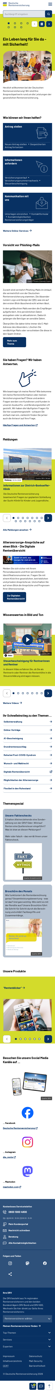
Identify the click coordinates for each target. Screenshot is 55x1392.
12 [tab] (34, 521)
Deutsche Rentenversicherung (19, 1128)
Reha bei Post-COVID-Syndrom (20, 755)
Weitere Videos (11, 703)
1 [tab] (13, 518)
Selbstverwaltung (13, 721)
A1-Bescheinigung (13, 738)
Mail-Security (35, 1360)
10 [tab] (25, 521)
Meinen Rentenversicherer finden (20, 1325)
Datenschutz (35, 1356)
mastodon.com (10, 1186)
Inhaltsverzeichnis (12, 1360)
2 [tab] (18, 518)
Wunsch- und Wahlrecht (16, 763)
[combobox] (24, 14)
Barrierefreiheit (37, 1365)
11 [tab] (30, 521)
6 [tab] (37, 518)
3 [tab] (22, 518)
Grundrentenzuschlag (15, 746)
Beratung (13, 1236)
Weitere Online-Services (15, 230)
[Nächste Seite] (49, 24)
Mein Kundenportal (18, 1224)
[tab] (9, 23)
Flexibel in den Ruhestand (17, 788)
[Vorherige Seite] (34, 24)
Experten (8, 1346)
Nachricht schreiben (19, 1230)
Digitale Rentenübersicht (17, 771)
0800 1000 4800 (18, 1211)
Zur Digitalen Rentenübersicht (16, 597)
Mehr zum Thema (12, 342)
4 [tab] (27, 518)
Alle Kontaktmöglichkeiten (22, 1242)
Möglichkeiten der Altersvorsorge (21, 780)
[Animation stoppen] (42, 24)
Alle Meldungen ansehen (15, 529)
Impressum (9, 1356)
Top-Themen (9, 1333)
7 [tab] (41, 518)
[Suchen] (48, 13)
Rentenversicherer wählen (18, 1318)
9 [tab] (20, 521)
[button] (41, 1386)
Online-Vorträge (12, 730)
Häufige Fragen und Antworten (19, 425)
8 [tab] (15, 521)
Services (7, 1339)
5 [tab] (32, 518)
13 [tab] (39, 521)
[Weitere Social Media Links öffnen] (10, 1275)
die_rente (8, 1157)
